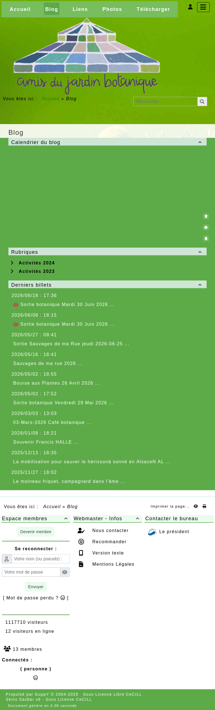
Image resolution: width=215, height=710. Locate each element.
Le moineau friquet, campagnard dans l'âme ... (69, 481)
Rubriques (107, 252)
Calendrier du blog (107, 142)
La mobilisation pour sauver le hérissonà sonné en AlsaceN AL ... (92, 461)
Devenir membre (36, 531)
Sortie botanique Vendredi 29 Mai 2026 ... (63, 402)
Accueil (51, 98)
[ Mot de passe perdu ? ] (36, 597)
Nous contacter (110, 530)
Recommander (109, 541)
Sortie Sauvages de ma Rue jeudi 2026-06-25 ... (71, 343)
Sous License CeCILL (69, 699)
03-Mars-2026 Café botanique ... (52, 422)
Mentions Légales (113, 564)
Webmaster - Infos (107, 518)
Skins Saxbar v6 (23, 699)
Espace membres (36, 518)
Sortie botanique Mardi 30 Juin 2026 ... (64, 304)
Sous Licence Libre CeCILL (113, 694)
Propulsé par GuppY (28, 694)
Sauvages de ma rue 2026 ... (48, 363)
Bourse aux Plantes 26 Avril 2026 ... (56, 383)
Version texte (107, 553)
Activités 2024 (32, 263)
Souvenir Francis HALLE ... (46, 442)
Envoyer (35, 586)
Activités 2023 (32, 271)
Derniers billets (107, 285)
